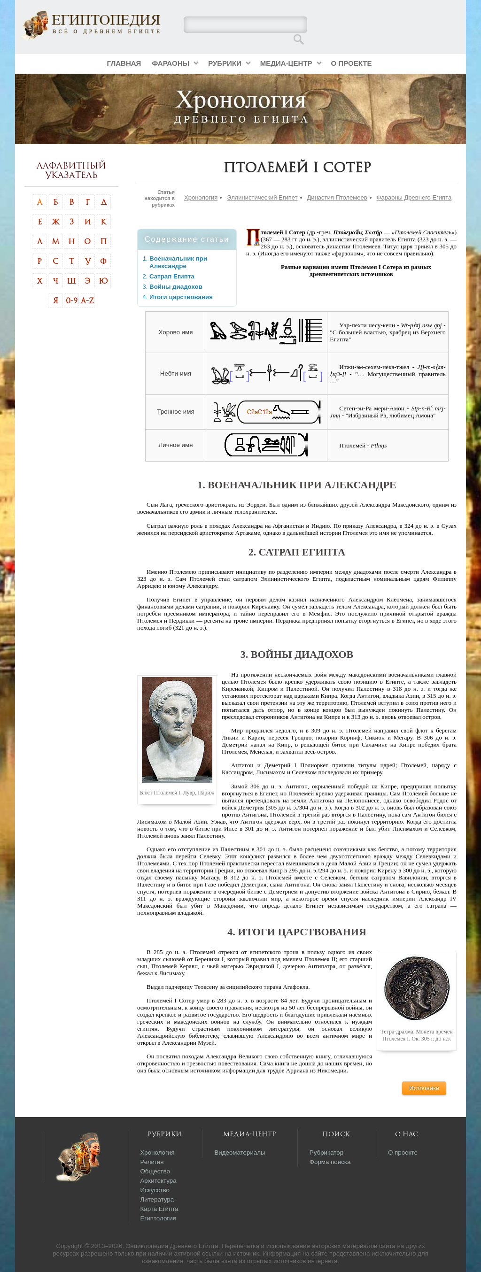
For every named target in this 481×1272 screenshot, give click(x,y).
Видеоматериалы (239, 1152)
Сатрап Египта (171, 276)
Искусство (155, 1190)
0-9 (72, 300)
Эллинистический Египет (262, 197)
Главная (124, 63)
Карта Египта (159, 1208)
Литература (157, 1199)
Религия (151, 1161)
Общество (155, 1171)
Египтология (158, 1218)
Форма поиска (330, 1161)
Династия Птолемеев (337, 197)
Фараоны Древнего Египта (414, 197)
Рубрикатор (326, 1152)
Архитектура (158, 1180)
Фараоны (170, 63)
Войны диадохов (175, 286)
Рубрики (224, 63)
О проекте (351, 63)
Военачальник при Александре (178, 262)
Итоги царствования (181, 297)
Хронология (200, 197)
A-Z (87, 300)
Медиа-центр (286, 63)
